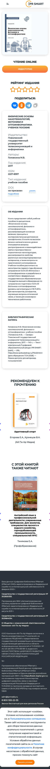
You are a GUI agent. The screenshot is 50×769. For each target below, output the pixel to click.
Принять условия (25, 762)
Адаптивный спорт (25, 431)
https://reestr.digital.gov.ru (36, 676)
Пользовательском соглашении (27, 719)
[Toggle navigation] (7, 4)
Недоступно (25, 69)
